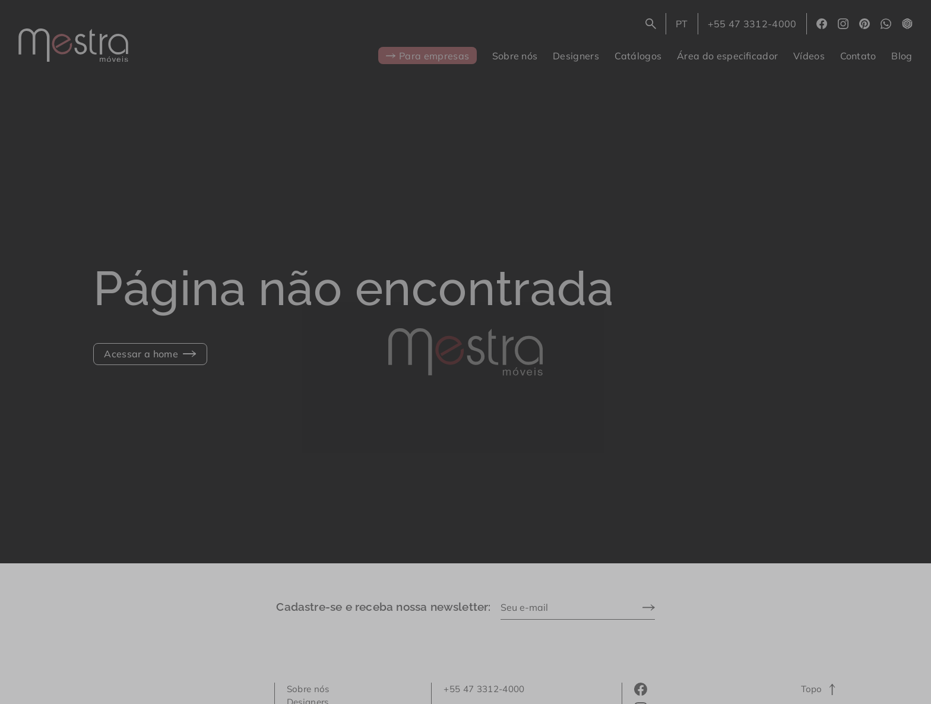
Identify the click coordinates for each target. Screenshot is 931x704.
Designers (576, 56)
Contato (858, 56)
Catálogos (638, 56)
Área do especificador (727, 56)
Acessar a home (150, 354)
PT (686, 26)
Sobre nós (515, 56)
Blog (901, 56)
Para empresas (428, 56)
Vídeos (809, 56)
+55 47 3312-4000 (752, 24)
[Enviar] (649, 607)
